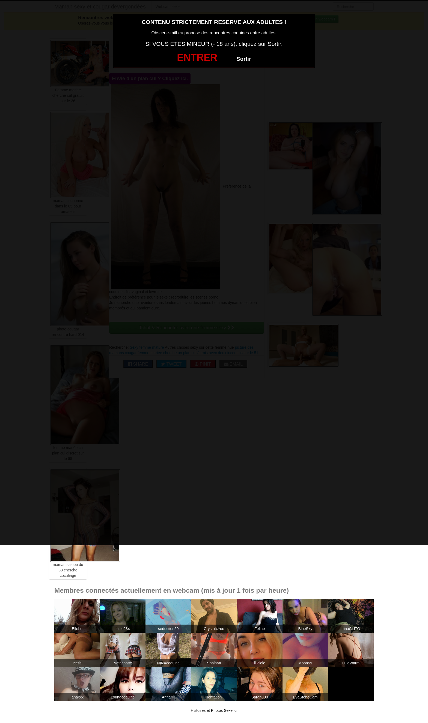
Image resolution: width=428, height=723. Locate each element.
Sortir (243, 59)
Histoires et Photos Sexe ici (214, 710)
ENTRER (197, 57)
